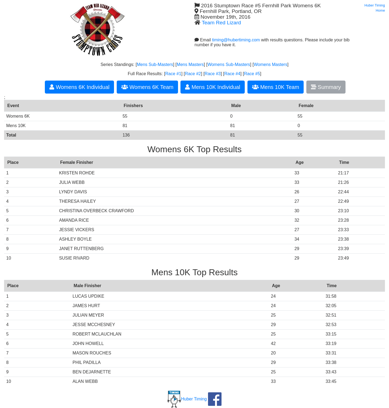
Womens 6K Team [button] (147, 87)
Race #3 (212, 73)
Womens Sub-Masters (228, 64)
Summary (326, 87)
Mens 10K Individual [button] (212, 87)
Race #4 (232, 73)
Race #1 (173, 73)
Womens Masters (270, 64)
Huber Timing (187, 399)
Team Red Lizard (221, 22)
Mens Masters (190, 64)
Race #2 (193, 73)
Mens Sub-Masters (155, 64)
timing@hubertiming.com (236, 40)
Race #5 (252, 73)
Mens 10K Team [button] (275, 87)
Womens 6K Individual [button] (79, 87)
